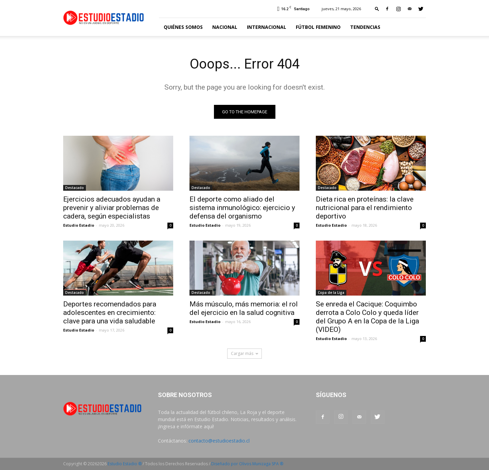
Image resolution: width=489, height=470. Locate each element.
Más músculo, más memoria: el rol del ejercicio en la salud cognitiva (243, 308)
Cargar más (244, 353)
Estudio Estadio (78, 225)
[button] (377, 8)
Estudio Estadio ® (125, 464)
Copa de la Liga (331, 292)
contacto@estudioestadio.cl (219, 440)
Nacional (224, 27)
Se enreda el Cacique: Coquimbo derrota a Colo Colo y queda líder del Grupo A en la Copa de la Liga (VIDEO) (367, 317)
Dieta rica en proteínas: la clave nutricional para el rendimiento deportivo (365, 207)
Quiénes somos (183, 27)
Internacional (266, 27)
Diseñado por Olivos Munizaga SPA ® (247, 464)
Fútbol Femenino (318, 27)
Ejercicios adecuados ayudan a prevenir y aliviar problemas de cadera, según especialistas (111, 207)
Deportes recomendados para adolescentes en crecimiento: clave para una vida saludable (109, 312)
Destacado (74, 187)
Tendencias (365, 27)
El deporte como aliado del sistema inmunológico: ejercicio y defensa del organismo (242, 207)
